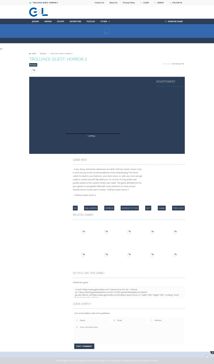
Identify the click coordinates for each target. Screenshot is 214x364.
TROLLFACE (178, 208)
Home (33, 54)
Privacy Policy (129, 3)
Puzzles (91, 21)
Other (103, 21)
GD (75, 208)
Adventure (75, 21)
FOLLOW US (177, 3)
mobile (162, 208)
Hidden (48, 21)
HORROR (109, 208)
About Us (113, 3)
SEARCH (160, 3)
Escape (60, 21)
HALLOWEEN (91, 208)
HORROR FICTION (130, 208)
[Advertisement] (92, 112)
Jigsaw (35, 21)
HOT (148, 208)
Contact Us (99, 3)
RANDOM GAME (175, 21)
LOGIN (146, 3)
